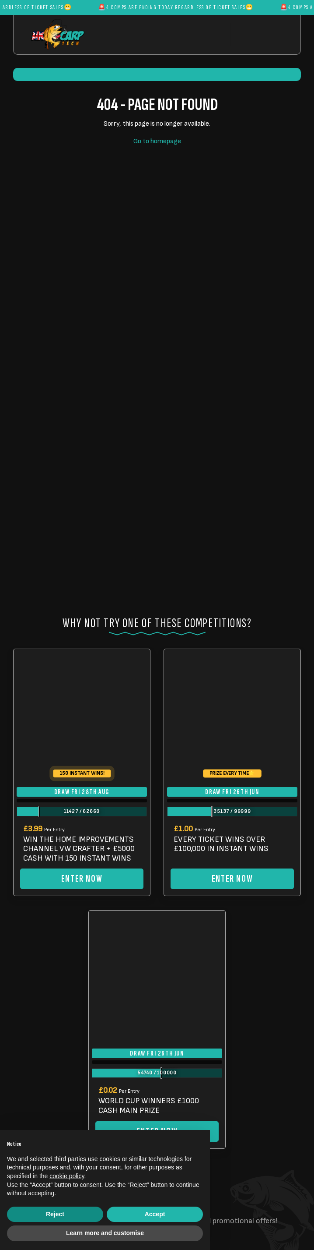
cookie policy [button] (66, 1175)
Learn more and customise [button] (105, 1232)
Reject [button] (55, 1214)
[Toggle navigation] (258, 34)
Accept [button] (155, 1214)
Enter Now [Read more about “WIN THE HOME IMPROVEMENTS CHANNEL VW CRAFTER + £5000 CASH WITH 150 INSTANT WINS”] (81, 879)
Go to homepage (157, 141)
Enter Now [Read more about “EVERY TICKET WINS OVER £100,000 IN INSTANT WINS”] (232, 879)
